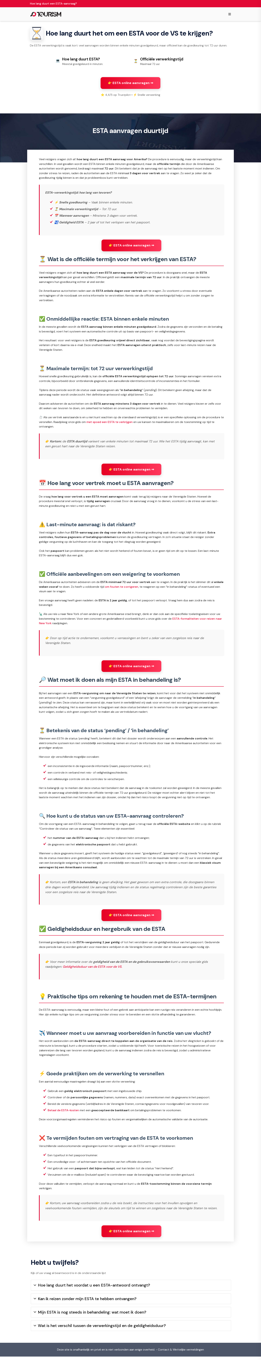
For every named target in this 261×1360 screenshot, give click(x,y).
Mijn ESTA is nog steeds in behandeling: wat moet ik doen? (90, 1315)
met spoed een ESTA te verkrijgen (109, 424)
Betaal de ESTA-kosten (63, 1112)
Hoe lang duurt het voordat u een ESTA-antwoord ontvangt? (92, 1288)
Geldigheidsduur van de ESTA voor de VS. (92, 968)
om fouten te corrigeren (121, 588)
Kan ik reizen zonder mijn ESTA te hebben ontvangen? (85, 1302)
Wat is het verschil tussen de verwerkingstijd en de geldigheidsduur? (100, 1329)
